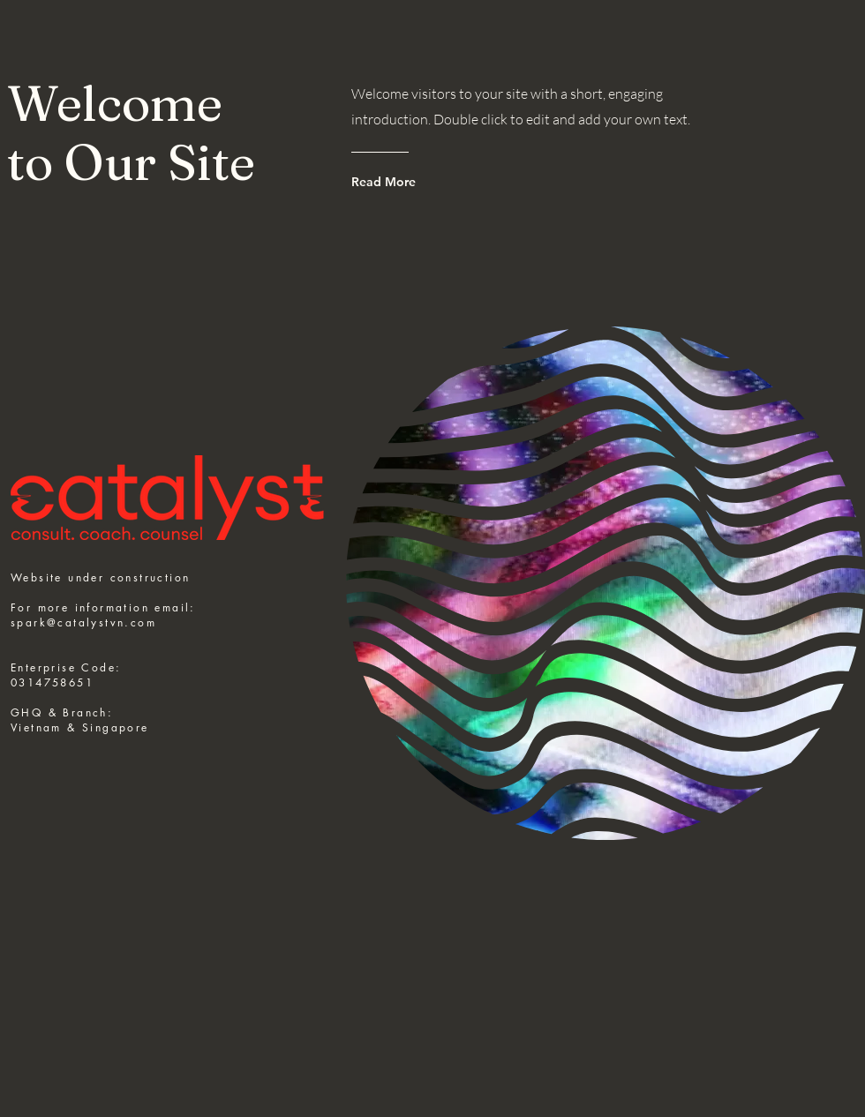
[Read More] (422, 181)
